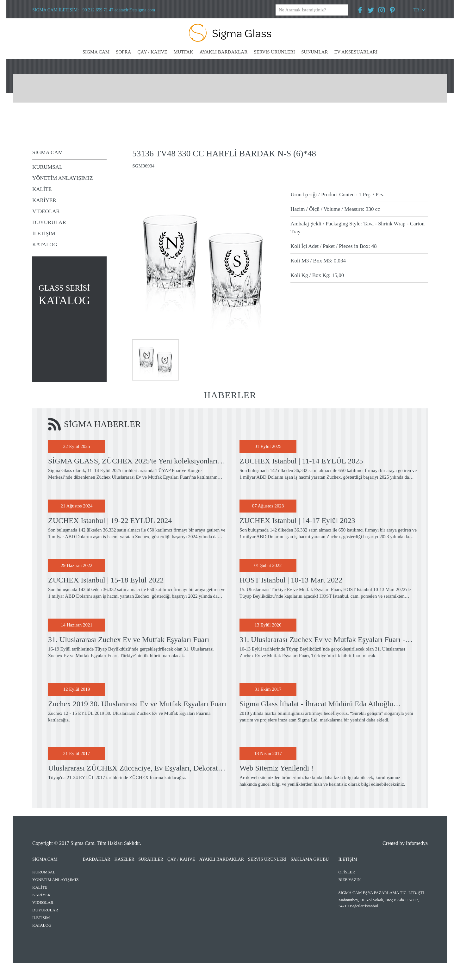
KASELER (124, 859)
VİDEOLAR (46, 211)
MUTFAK (183, 51)
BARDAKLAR (96, 859)
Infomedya (417, 843)
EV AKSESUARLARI (355, 51)
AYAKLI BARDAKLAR (224, 51)
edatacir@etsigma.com (135, 10)
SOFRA (123, 51)
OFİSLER (347, 872)
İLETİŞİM (43, 233)
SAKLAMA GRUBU (309, 859)
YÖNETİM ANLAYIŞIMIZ (62, 178)
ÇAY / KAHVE (152, 51)
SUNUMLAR (314, 51)
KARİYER (44, 200)
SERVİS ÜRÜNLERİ (274, 51)
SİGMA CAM (96, 51)
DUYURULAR (49, 222)
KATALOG (44, 245)
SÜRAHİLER (151, 859)
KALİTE (42, 189)
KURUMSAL (47, 167)
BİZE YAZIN (350, 879)
